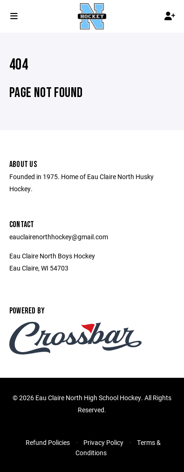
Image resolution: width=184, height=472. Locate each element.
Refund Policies (48, 442)
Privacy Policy (103, 442)
